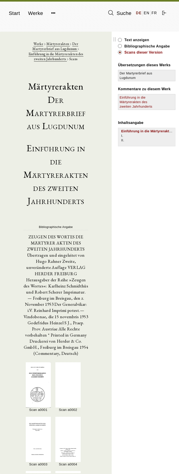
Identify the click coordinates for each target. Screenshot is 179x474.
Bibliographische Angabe (161, 48)
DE (139, 13)
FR (154, 13)
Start (14, 13)
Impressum (146, 459)
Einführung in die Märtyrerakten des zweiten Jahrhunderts (76, 53)
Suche (119, 13)
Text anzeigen (159, 40)
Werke (35, 13)
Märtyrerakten (55, 45)
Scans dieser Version (158, 60)
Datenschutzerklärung (154, 463)
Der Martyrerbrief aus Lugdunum (153, 93)
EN (146, 13)
